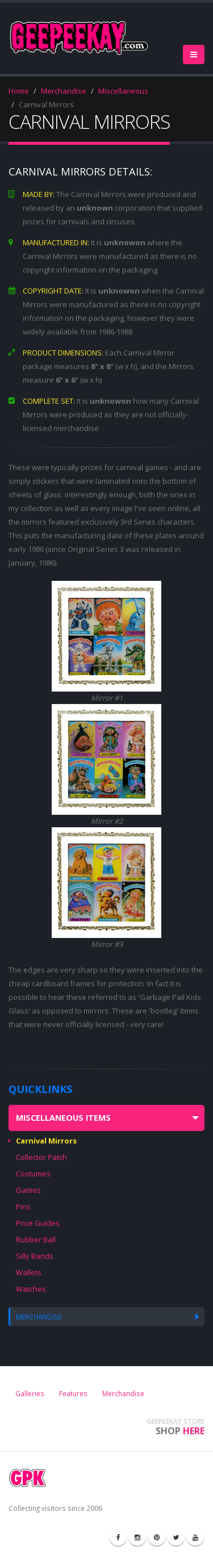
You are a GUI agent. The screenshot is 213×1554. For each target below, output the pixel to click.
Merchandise (63, 91)
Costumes (33, 1173)
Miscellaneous (123, 91)
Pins (23, 1206)
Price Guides (38, 1223)
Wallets (28, 1272)
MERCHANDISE (38, 1316)
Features (73, 1393)
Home (19, 91)
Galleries (29, 1393)
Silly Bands (34, 1256)
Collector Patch (41, 1157)
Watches (31, 1289)
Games (28, 1190)
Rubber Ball (36, 1239)
